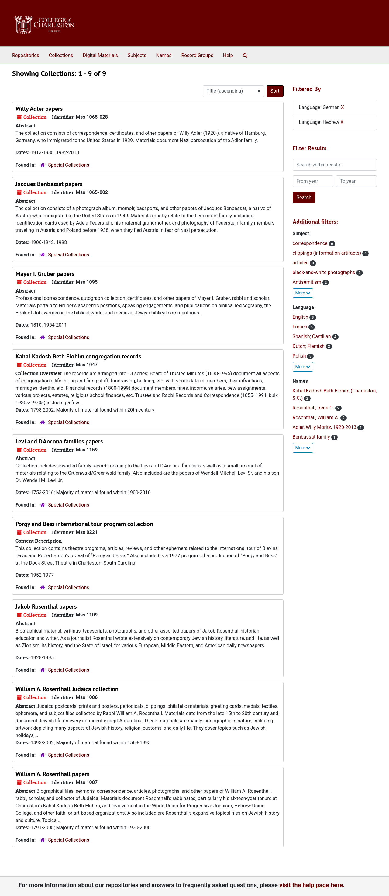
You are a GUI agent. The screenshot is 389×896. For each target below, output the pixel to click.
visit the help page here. (312, 885)
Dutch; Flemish (309, 346)
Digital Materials (100, 55)
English (301, 317)
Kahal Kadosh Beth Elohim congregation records (78, 356)
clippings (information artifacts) (327, 253)
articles (301, 263)
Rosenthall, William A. (316, 417)
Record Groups (197, 55)
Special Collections (68, 165)
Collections (61, 55)
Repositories (25, 55)
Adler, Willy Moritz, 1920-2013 (325, 427)
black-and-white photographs (324, 272)
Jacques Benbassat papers (48, 184)
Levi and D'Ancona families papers (59, 441)
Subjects (137, 55)
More (303, 292)
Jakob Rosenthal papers (46, 606)
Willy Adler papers (39, 109)
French (300, 327)
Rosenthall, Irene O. (314, 408)
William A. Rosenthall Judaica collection (67, 689)
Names (164, 55)
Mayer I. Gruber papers (44, 274)
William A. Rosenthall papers (52, 774)
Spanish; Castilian (312, 336)
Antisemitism (307, 282)
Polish (300, 356)
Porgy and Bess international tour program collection (84, 524)
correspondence (311, 243)
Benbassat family (312, 437)
